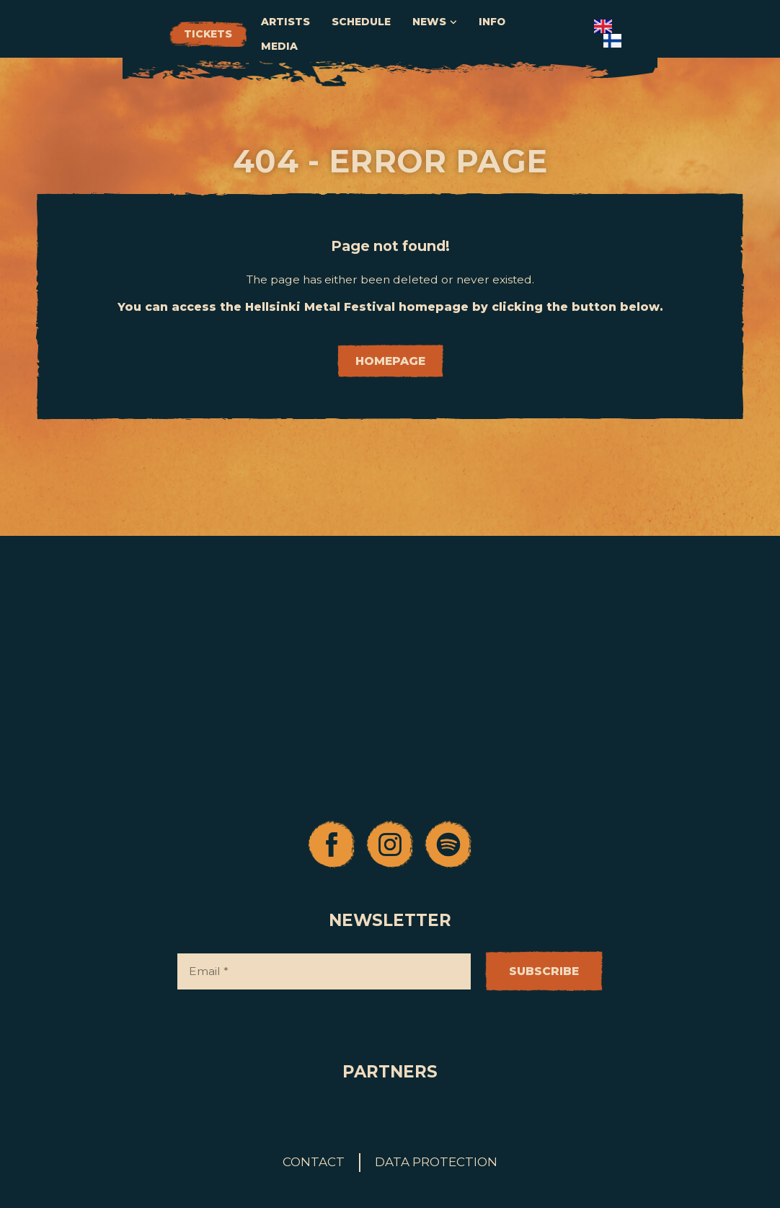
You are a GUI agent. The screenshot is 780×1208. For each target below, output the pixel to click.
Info (605, 33)
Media (658, 33)
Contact (314, 1162)
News (548, 34)
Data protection (436, 1162)
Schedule (474, 33)
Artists (398, 33)
